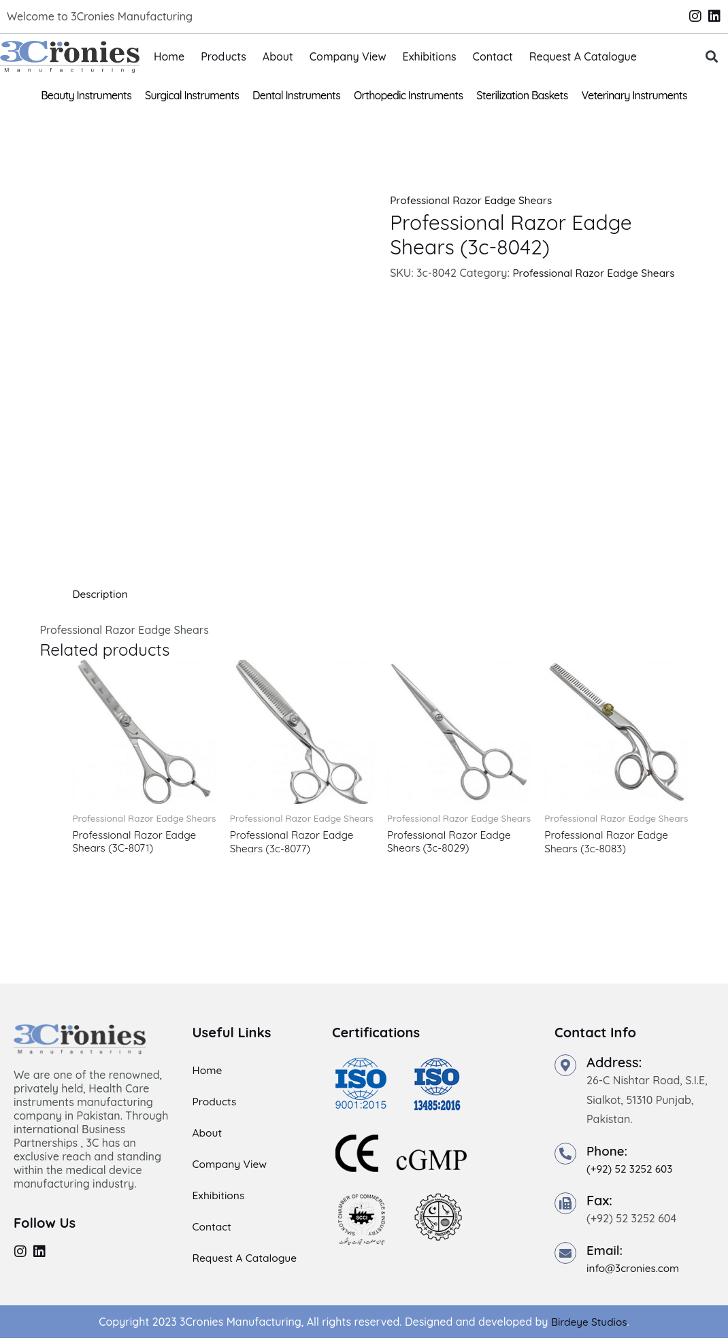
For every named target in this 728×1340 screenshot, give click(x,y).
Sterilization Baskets (521, 95)
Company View (348, 56)
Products (223, 56)
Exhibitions (430, 56)
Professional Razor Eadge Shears (474, 200)
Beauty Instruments (86, 95)
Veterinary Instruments (634, 95)
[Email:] (565, 1254)
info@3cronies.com (634, 1269)
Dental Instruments (296, 95)
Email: (605, 1251)
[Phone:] (565, 1156)
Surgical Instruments (192, 95)
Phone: (608, 1152)
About (278, 56)
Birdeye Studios (589, 1323)
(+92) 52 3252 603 (631, 1170)
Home (169, 56)
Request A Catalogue (583, 56)
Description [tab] (101, 594)
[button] (712, 57)
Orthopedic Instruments (408, 95)
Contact (493, 56)
